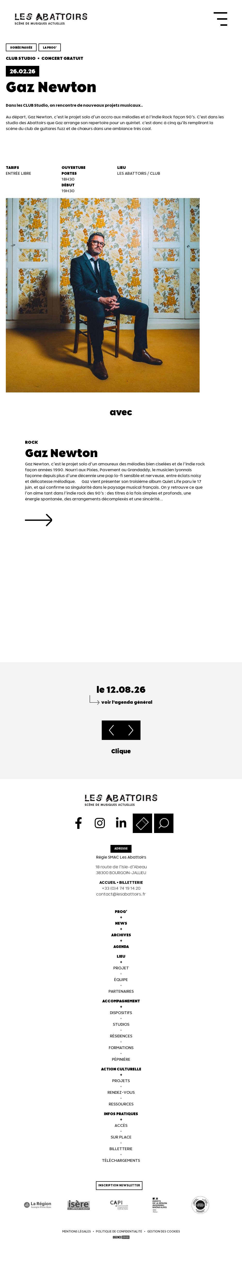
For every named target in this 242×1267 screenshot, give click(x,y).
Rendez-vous (121, 1093)
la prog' (49, 49)
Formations (121, 1049)
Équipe (121, 981)
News (121, 924)
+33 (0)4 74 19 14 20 (121, 889)
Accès (121, 1126)
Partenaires (121, 992)
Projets (121, 1082)
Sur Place (121, 1138)
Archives (121, 936)
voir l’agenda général (126, 703)
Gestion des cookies (163, 1232)
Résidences (121, 1037)
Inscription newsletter (119, 1186)
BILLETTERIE (131, 883)
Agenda (121, 948)
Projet (121, 969)
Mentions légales (76, 1232)
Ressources (121, 1105)
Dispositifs (121, 1014)
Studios (121, 1025)
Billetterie (121, 1150)
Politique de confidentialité (119, 1232)
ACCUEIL (107, 883)
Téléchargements (121, 1161)
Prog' (121, 913)
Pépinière (121, 1060)
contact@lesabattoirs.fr (121, 895)
